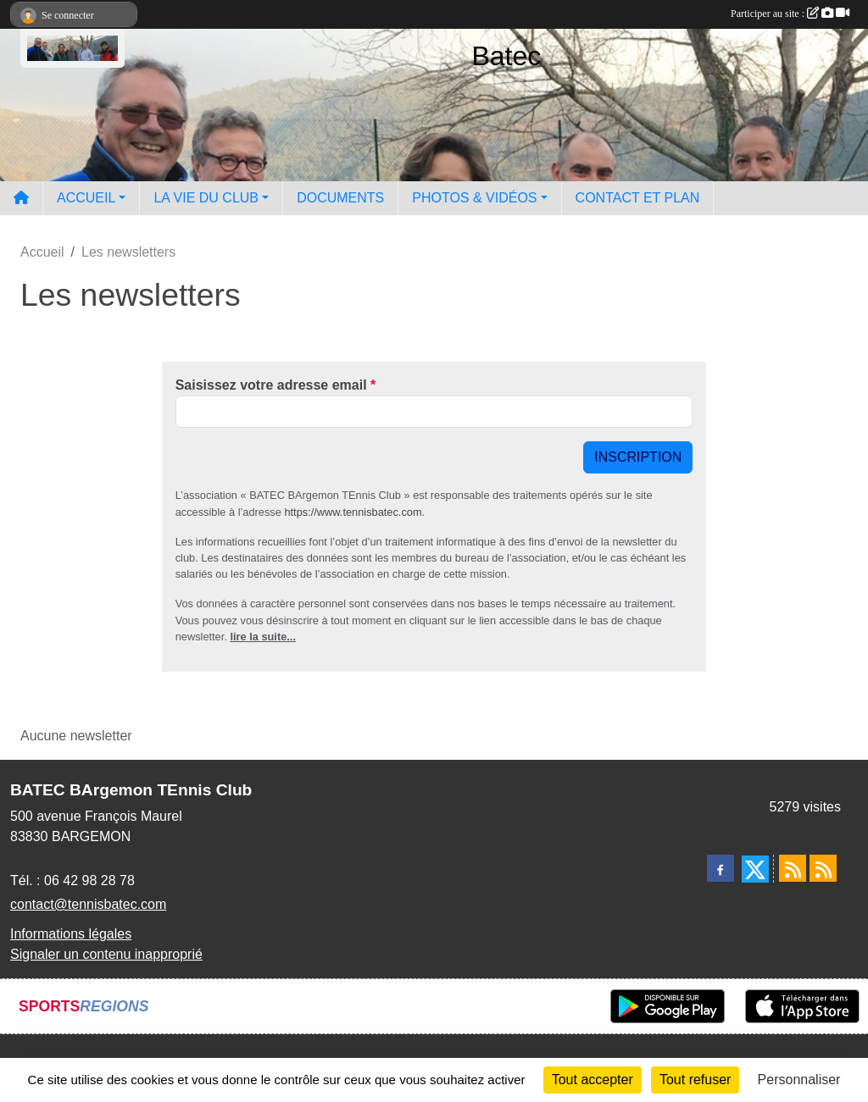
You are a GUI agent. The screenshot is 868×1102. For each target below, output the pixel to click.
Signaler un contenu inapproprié (106, 954)
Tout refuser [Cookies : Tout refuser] (695, 1079)
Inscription (638, 457)
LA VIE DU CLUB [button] (206, 198)
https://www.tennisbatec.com (352, 512)
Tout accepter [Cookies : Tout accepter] (592, 1079)
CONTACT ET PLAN (638, 198)
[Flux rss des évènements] (823, 868)
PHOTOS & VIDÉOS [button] (474, 198)
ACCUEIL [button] (86, 198)
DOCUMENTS (340, 198)
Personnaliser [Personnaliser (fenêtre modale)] (799, 1079)
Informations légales (70, 934)
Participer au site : (790, 13)
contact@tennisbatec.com (88, 904)
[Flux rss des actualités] (792, 868)
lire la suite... (263, 636)
